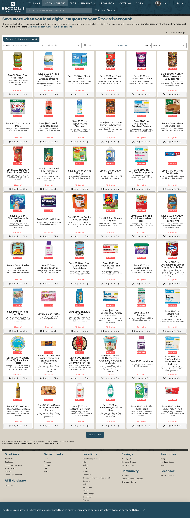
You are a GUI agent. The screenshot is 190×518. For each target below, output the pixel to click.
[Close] (143, 510)
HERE (135, 510)
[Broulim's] (14, 7)
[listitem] (9, 458)
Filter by (6, 45)
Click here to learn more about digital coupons (50, 27)
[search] (61, 10)
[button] (88, 3)
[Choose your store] (105, 10)
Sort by (148, 45)
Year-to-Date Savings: (176, 33)
